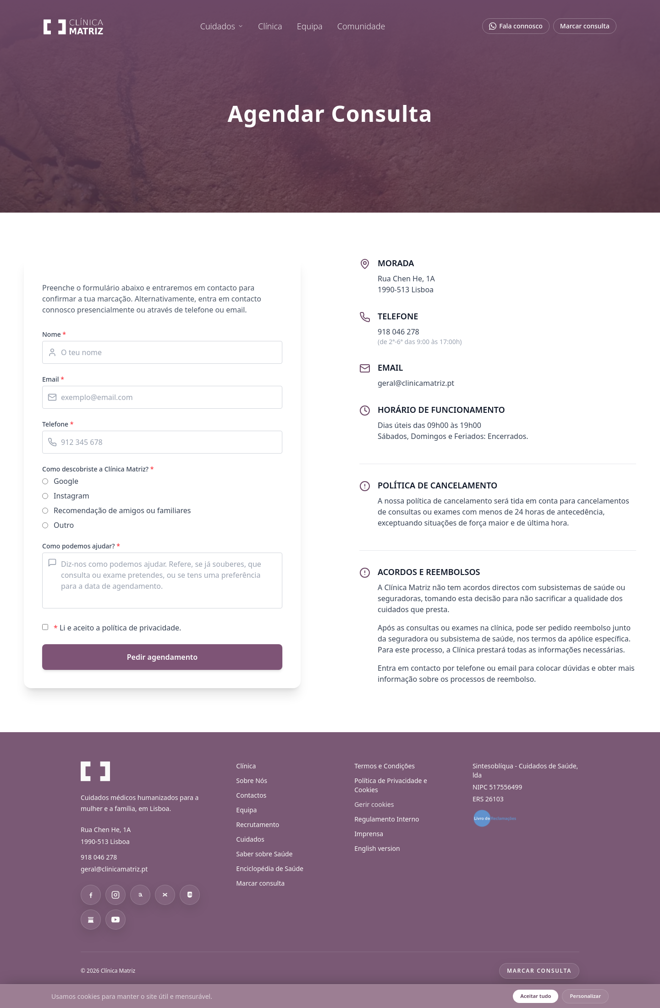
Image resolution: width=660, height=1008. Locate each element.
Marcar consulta (584, 27)
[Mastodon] (190, 895)
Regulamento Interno (386, 819)
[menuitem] (221, 27)
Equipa (310, 27)
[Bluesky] (165, 895)
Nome (54, 334)
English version (377, 848)
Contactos (251, 795)
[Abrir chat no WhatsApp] (515, 27)
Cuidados (221, 27)
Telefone (57, 424)
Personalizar (585, 995)
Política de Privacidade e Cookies (390, 785)
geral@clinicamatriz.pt (114, 869)
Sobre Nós (251, 780)
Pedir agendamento (162, 657)
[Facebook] (91, 895)
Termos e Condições (384, 765)
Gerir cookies (374, 804)
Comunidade (361, 27)
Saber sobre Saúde (264, 853)
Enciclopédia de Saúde (269, 868)
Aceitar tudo (535, 995)
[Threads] (140, 895)
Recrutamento (257, 824)
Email (53, 379)
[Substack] (91, 919)
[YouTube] (115, 919)
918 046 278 (99, 857)
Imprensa (368, 833)
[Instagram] (115, 895)
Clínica (270, 27)
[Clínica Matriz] (74, 27)
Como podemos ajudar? (81, 546)
